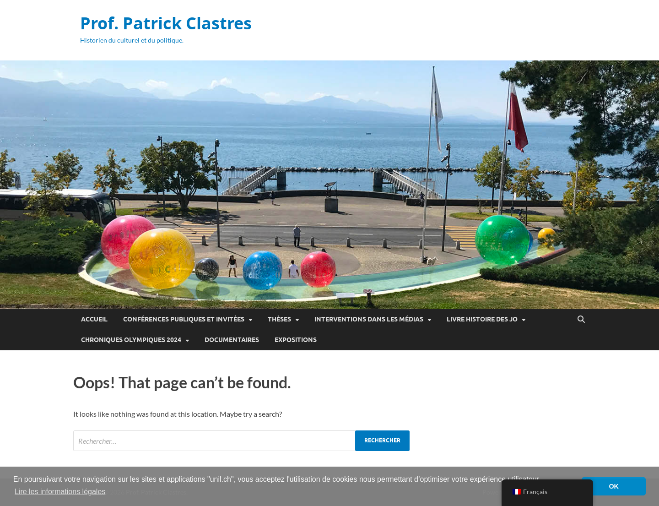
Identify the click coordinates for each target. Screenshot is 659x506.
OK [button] (614, 486)
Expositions (296, 339)
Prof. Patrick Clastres (166, 23)
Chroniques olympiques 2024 (131, 339)
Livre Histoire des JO (482, 319)
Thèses (279, 319)
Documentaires (232, 339)
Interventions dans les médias (368, 319)
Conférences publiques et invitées (183, 319)
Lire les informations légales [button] (60, 491)
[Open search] (581, 319)
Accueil (94, 319)
